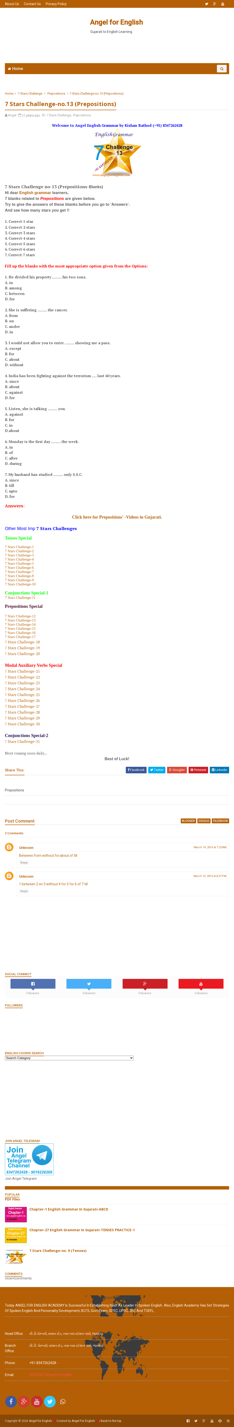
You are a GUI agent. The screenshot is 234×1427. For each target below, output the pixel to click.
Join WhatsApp (59, 79)
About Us (12, 4)
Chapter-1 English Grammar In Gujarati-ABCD (68, 1209)
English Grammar (134, 79)
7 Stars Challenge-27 (22, 706)
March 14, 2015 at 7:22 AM (210, 847)
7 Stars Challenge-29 (22, 718)
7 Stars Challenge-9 (19, 580)
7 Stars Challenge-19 (22, 647)
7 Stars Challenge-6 (19, 568)
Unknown (26, 848)
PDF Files (12, 1199)
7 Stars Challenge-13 (20, 620)
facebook (220, 821)
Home (17, 68)
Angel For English (83, 1421)
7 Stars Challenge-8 (19, 576)
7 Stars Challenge (30, 93)
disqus (204, 821)
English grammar (35, 193)
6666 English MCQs (96, 79)
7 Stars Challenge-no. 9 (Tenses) (57, 1250)
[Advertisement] (117, 48)
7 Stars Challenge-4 (19, 559)
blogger (188, 821)
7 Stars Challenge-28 (22, 712)
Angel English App (24, 79)
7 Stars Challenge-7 (19, 572)
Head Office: (14, 1334)
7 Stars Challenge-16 (20, 633)
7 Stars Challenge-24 (22, 688)
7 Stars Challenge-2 (19, 551)
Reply (24, 862)
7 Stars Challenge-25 (22, 694)
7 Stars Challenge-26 (22, 700)
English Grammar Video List (185, 79)
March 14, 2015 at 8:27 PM (209, 876)
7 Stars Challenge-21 (22, 671)
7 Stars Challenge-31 (22, 741)
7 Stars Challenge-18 (22, 642)
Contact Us (32, 4)
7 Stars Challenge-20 (22, 653)
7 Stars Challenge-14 (20, 624)
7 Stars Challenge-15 (20, 628)
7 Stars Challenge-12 (20, 616)
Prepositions (56, 93)
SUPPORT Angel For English (50, 1375)
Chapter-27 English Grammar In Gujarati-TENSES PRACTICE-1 (82, 1230)
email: (9, 1375)
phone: (10, 1363)
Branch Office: (10, 1348)
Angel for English (116, 22)
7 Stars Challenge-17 (20, 637)
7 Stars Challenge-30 (22, 723)
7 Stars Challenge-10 (20, 584)
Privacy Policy (56, 4)
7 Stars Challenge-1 (19, 547)
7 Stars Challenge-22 (22, 677)
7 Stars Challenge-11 (20, 598)
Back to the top (111, 1421)
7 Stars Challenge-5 (19, 563)
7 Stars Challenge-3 (19, 555)
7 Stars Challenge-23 (22, 682)
